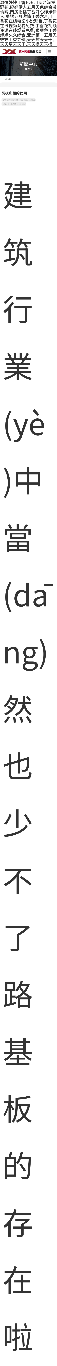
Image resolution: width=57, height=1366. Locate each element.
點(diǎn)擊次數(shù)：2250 (14, 104)
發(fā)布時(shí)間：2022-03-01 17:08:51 (19, 99)
